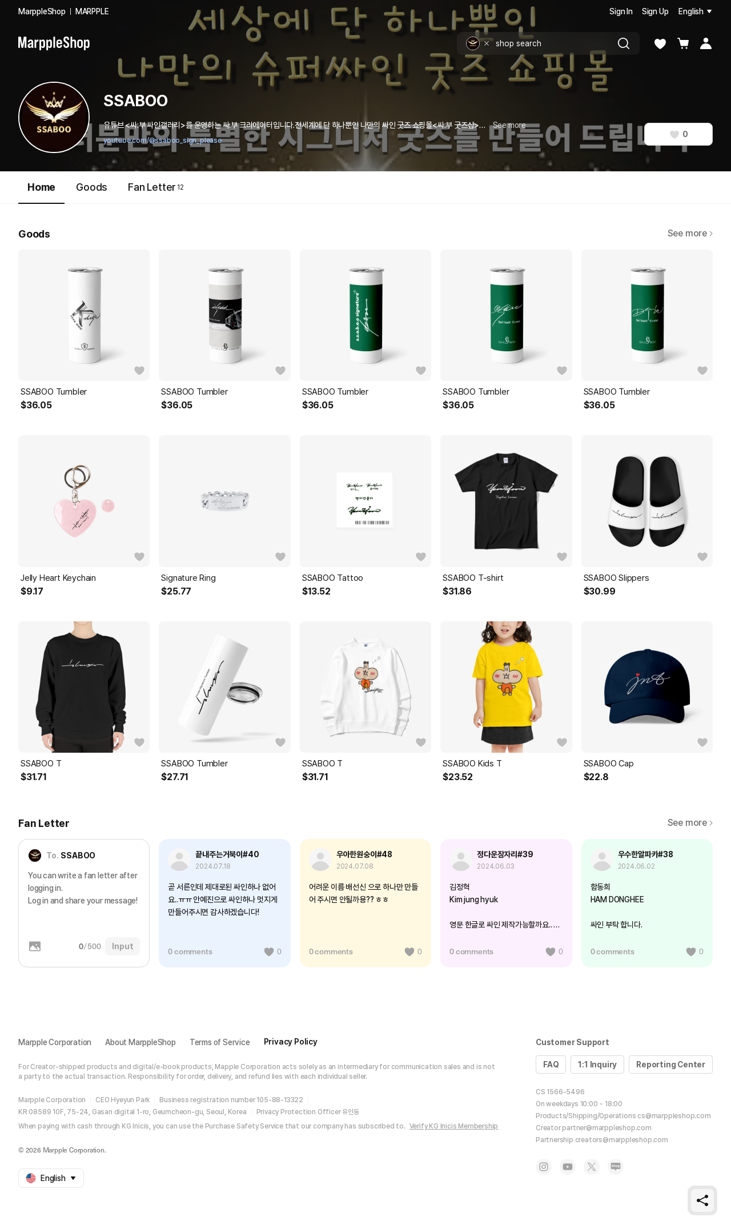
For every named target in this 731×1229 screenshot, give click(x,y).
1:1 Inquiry (597, 1064)
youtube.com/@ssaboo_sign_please (162, 140)
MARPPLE (92, 11)
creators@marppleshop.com (621, 1140)
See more (509, 125)
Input (122, 946)
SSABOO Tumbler (54, 392)
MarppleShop (42, 11)
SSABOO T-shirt (473, 578)
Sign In (621, 11)
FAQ (551, 1064)
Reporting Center (670, 1064)
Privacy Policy (291, 1041)
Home (41, 192)
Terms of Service (220, 1042)
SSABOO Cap (609, 763)
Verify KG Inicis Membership (454, 1126)
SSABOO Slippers (616, 578)
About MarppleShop (140, 1042)
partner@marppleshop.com (606, 1128)
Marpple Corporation (54, 1042)
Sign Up (655, 11)
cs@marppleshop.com (673, 1116)
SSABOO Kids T (472, 763)
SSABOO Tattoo (332, 578)
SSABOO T (41, 763)
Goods (91, 187)
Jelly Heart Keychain (58, 578)
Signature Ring (188, 578)
